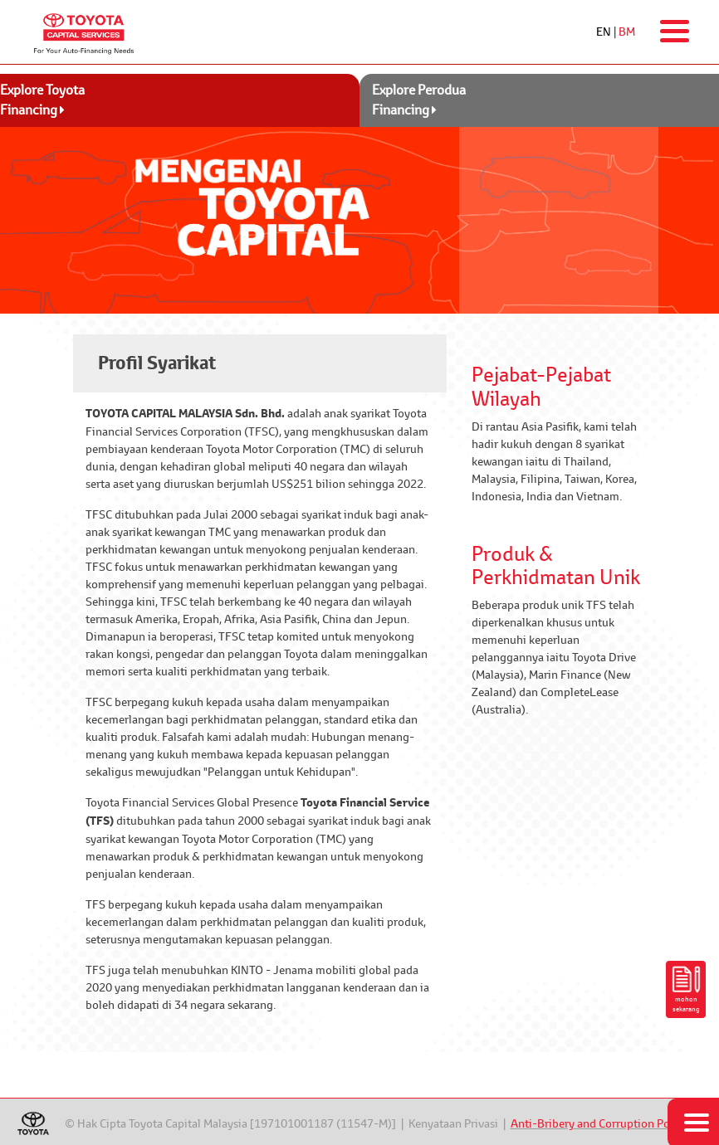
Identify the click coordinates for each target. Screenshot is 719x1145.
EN (603, 31)
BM (627, 31)
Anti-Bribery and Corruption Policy (599, 1123)
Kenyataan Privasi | (459, 1123)
